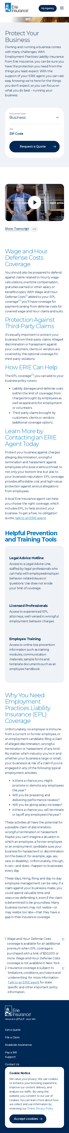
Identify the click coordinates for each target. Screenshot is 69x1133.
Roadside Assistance (18, 1045)
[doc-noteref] (26, 297)
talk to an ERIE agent (30, 518)
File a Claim (12, 1037)
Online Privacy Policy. (40, 1108)
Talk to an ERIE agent (23, 982)
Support (10, 1057)
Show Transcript (17, 228)
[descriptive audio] (34, 229)
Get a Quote (13, 1029)
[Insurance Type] (34, 117)
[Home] (17, 8)
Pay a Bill (11, 1052)
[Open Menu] (62, 8)
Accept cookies (26, 1119)
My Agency (47, 8)
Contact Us (12, 1064)
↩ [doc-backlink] (63, 939)
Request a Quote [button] (33, 146)
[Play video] (34, 202)
